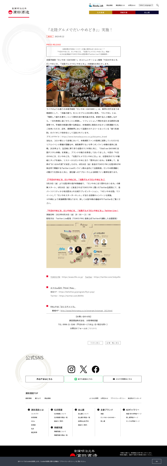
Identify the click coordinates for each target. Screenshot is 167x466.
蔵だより (38, 398)
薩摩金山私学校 (83, 421)
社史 (32, 429)
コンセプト (35, 414)
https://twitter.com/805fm (71, 295)
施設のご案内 (58, 421)
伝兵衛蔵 (56, 409)
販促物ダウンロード (134, 398)
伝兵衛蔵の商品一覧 (61, 417)
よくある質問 (93, 398)
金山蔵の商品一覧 (84, 417)
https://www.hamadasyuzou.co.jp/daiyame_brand (84, 136)
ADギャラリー (131, 409)
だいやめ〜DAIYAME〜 (108, 417)
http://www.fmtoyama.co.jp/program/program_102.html (86, 310)
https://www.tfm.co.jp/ (72, 277)
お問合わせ (132, 5)
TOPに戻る (95, 343)
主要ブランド (105, 409)
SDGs (33, 421)
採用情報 (34, 417)
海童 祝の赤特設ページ (133, 414)
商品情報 (109, 5)
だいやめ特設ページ (133, 421)
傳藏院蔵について (60, 431)
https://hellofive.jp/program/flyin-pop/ (77, 291)
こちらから (92, 328)
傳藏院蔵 (56, 427)
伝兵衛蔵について (60, 414)
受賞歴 (33, 425)
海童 (102, 414)
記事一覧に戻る (113, 343)
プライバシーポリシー (118, 398)
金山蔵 (79, 409)
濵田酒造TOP (32, 393)
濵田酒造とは (120, 5)
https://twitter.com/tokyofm (107, 277)
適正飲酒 (34, 432)
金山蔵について (83, 414)
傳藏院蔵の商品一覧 (61, 435)
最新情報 (29, 398)
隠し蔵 (103, 421)
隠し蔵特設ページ (132, 417)
